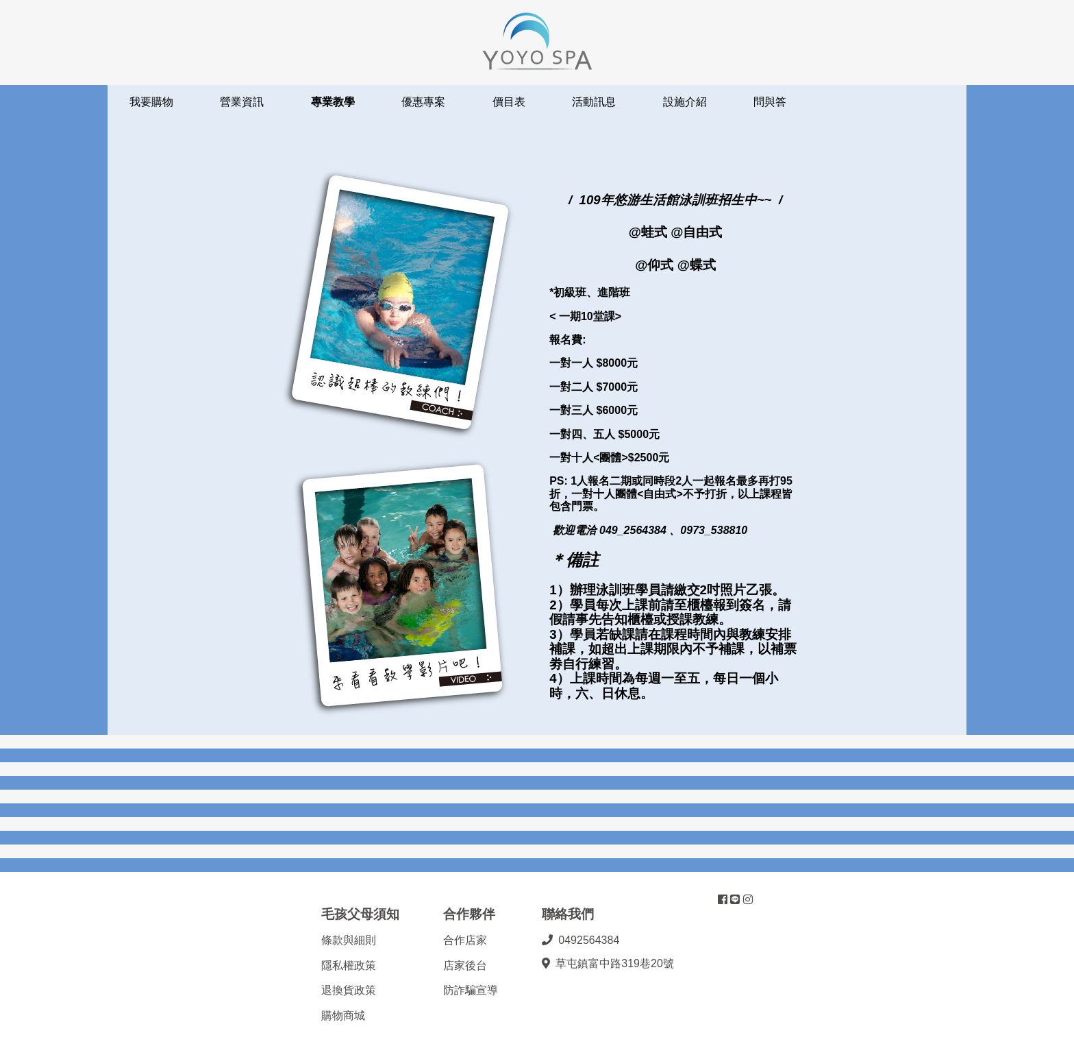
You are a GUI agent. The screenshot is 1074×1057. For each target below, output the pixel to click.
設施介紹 (685, 102)
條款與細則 (348, 940)
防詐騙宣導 (470, 990)
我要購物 (151, 102)
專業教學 (333, 102)
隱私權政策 (348, 965)
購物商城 (343, 1015)
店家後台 (465, 965)
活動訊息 (594, 102)
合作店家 (465, 940)
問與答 (769, 102)
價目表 (508, 102)
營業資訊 (242, 102)
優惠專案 (423, 102)
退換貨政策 (348, 990)
